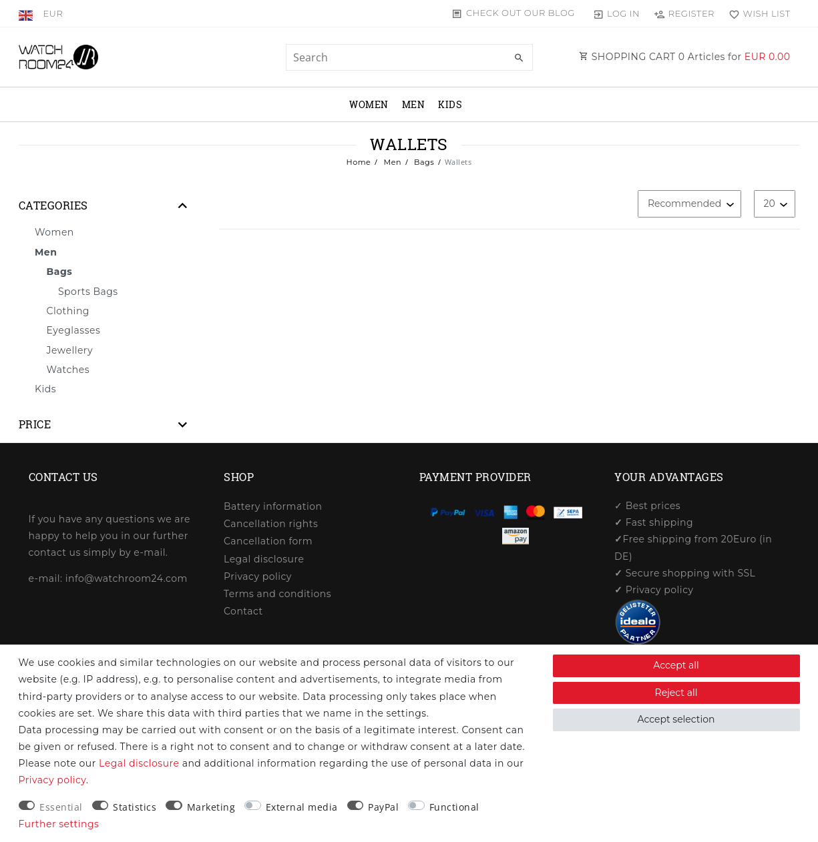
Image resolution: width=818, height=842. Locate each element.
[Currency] (52, 13)
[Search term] (409, 57)
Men (413, 104)
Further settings (59, 824)
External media (302, 807)
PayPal (383, 807)
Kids (450, 104)
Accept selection (676, 719)
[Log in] (616, 13)
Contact (243, 611)
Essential (61, 807)
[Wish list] (757, 13)
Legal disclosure (264, 559)
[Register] (684, 13)
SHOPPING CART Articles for (684, 57)
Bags (423, 162)
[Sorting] (689, 204)
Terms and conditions (277, 594)
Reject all (676, 693)
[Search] (519, 58)
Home (359, 162)
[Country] (28, 13)
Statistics (134, 807)
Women (369, 104)
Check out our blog (520, 12)
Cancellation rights (271, 524)
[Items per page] (774, 204)
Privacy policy (258, 576)
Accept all (676, 665)
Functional (454, 807)
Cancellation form (268, 541)
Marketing (211, 807)
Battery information (273, 506)
